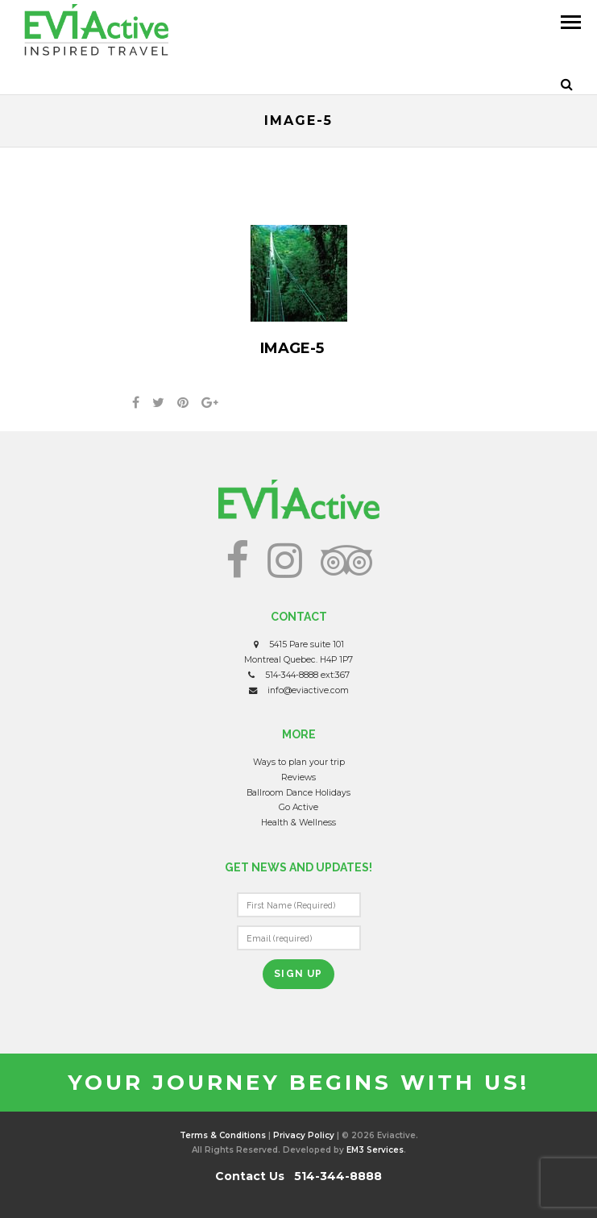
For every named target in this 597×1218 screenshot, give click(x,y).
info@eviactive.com (308, 690)
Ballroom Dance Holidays (298, 793)
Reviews (298, 777)
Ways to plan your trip (299, 762)
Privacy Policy (303, 1135)
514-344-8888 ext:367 (307, 675)
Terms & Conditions (223, 1135)
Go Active (298, 807)
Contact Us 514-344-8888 (298, 1176)
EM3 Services (375, 1150)
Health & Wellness (298, 822)
